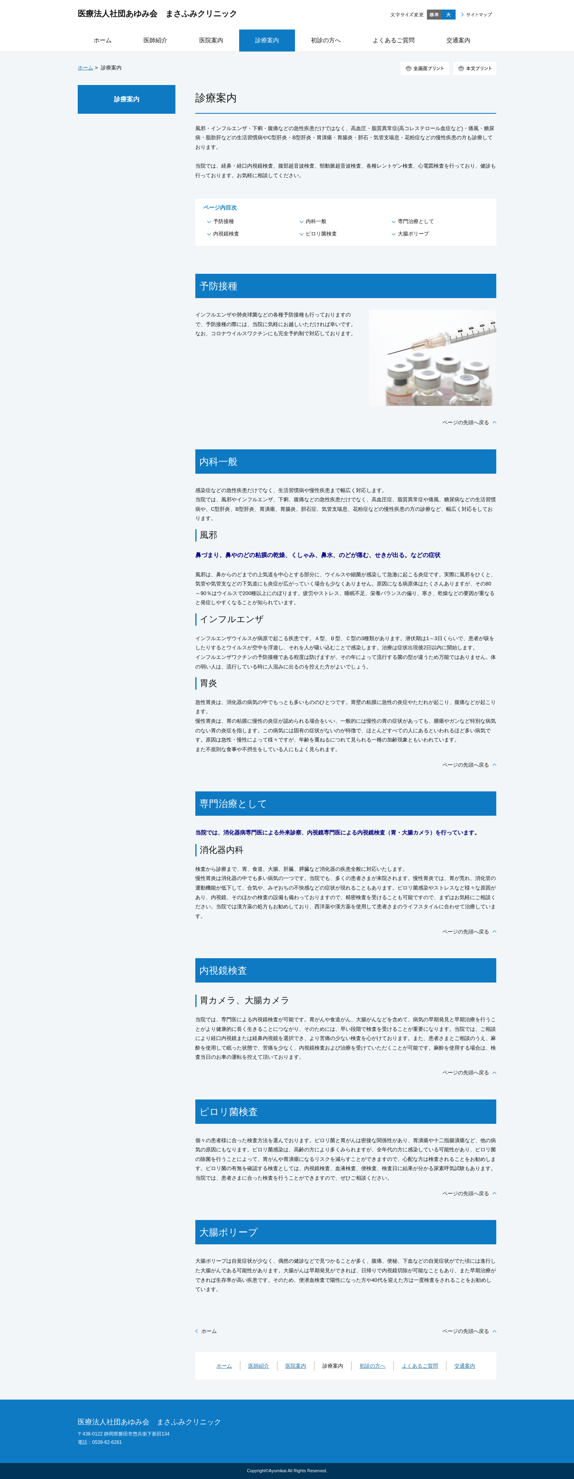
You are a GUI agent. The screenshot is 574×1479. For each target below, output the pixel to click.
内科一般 (316, 221)
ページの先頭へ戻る (465, 422)
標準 (434, 15)
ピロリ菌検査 (321, 234)
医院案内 (295, 1366)
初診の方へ (372, 1366)
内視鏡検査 (226, 234)
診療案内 (127, 99)
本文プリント (474, 68)
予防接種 (223, 221)
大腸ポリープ (413, 234)
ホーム (85, 68)
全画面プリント (425, 68)
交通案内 (464, 1366)
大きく (448, 15)
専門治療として (416, 221)
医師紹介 (258, 1366)
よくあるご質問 (420, 1366)
